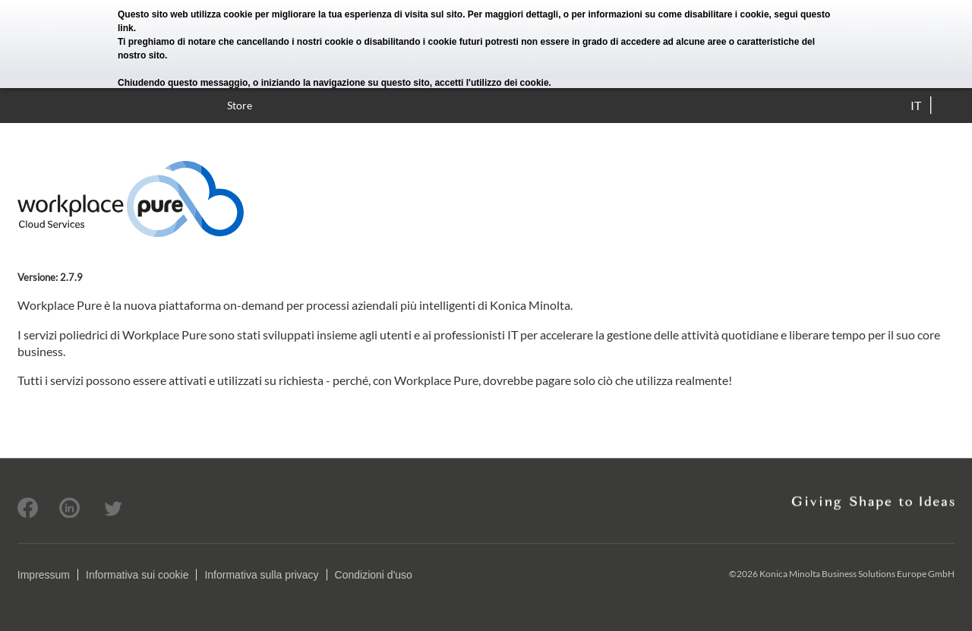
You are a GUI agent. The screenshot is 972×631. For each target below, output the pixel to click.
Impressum (43, 575)
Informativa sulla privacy (261, 575)
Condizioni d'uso (373, 575)
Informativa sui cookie (137, 575)
